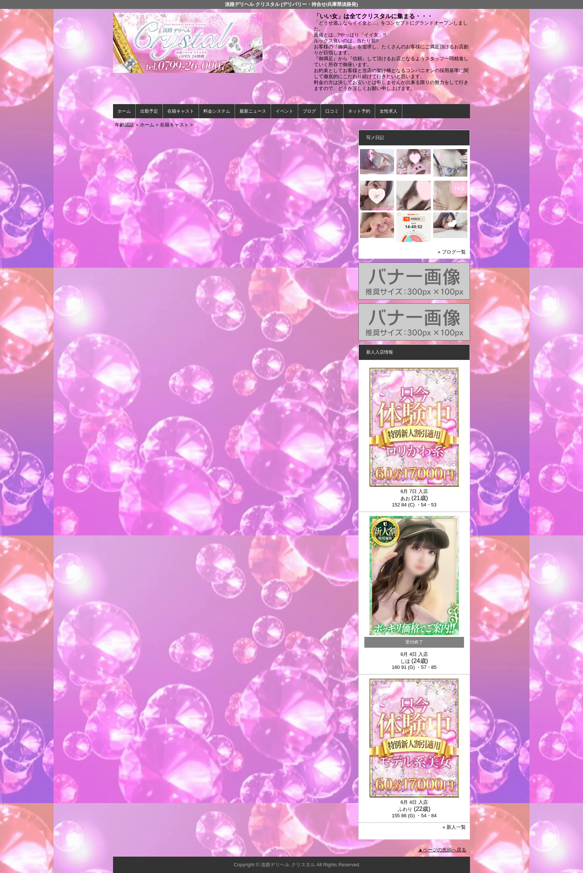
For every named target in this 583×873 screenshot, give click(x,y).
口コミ (332, 111)
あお (405, 498)
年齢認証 (124, 125)
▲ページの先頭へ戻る (442, 850)
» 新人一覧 (454, 827)
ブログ (309, 111)
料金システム (216, 111)
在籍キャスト (180, 111)
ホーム (124, 111)
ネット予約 (359, 111)
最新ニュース (252, 111)
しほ (405, 661)
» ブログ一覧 (452, 252)
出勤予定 (149, 111)
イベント (284, 111)
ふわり (405, 809)
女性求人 (388, 111)
